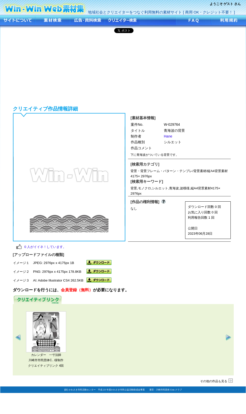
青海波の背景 (44, 7)
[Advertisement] (123, 69)
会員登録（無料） (77, 290)
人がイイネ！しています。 (45, 247)
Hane (168, 136)
